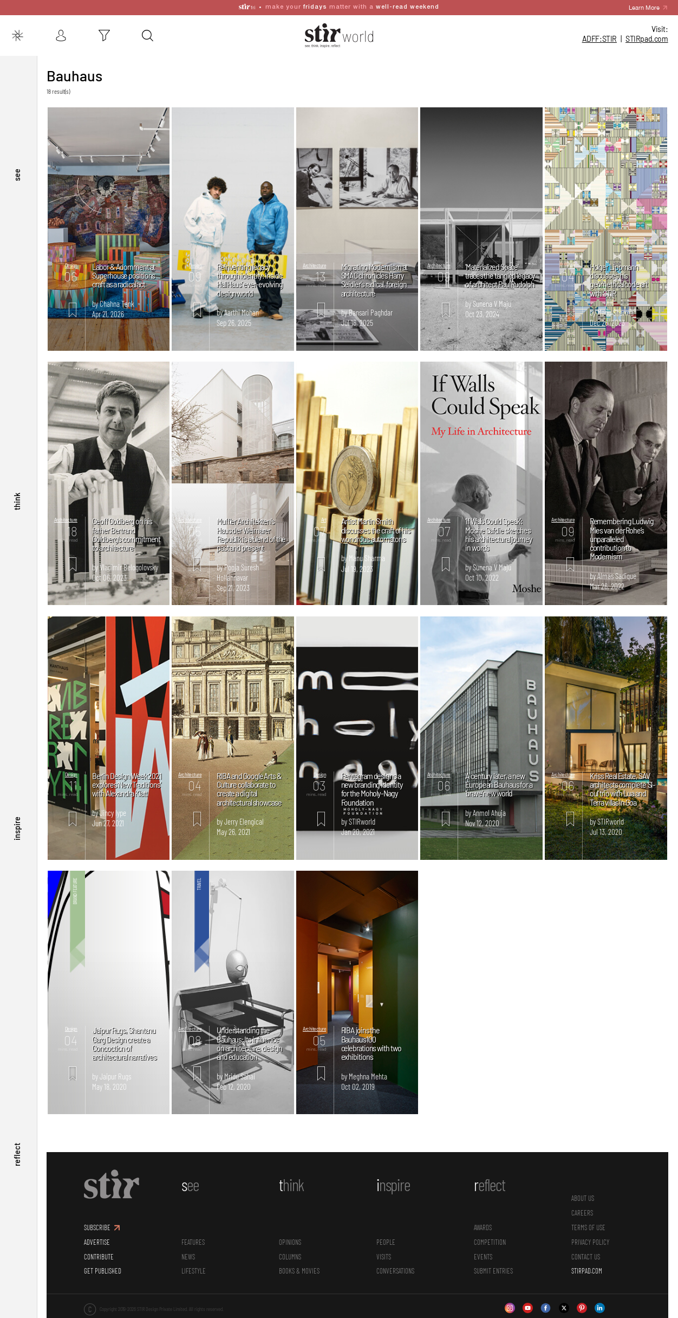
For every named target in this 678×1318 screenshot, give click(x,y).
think (16, 520)
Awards (483, 1221)
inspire (16, 839)
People (386, 1235)
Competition (490, 1235)
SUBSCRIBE (98, 1221)
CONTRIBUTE (100, 1250)
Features (194, 1235)
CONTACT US (586, 1250)
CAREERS (583, 1206)
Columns (290, 1250)
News (189, 1250)
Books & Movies (299, 1265)
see (16, 201)
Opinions (290, 1235)
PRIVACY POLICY (591, 1235)
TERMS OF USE (589, 1221)
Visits (384, 1250)
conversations (396, 1265)
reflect (16, 1158)
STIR (646, 38)
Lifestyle (194, 1265)
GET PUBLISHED (103, 1265)
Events (483, 1250)
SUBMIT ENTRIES (493, 1265)
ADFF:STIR (599, 38)
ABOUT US (583, 1192)
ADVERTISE (98, 1235)
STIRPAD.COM (587, 1265)
